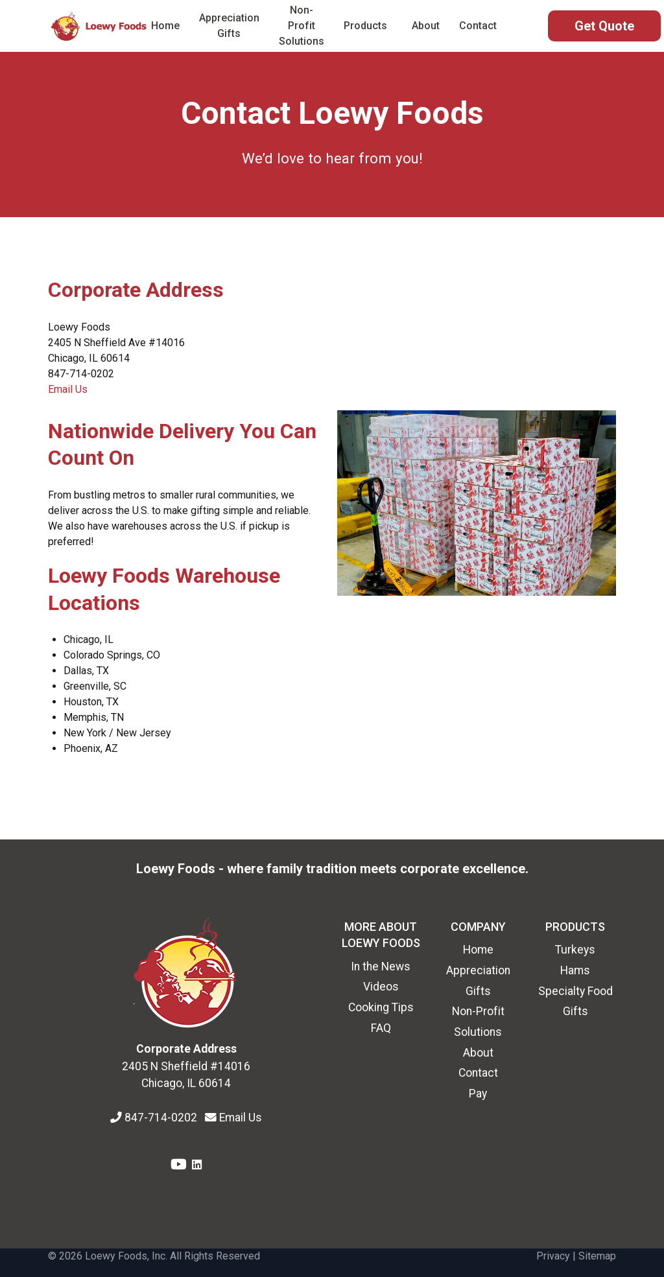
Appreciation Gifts (229, 26)
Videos (381, 986)
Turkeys (575, 949)
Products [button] (365, 25)
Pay (478, 1093)
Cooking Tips (381, 1007)
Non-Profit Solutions (301, 25)
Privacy (553, 1256)
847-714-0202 (162, 1117)
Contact (478, 25)
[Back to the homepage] (99, 26)
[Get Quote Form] (604, 25)
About (426, 25)
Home (165, 25)
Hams (575, 970)
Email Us (68, 389)
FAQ (381, 1028)
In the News (380, 966)
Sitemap (597, 1256)
